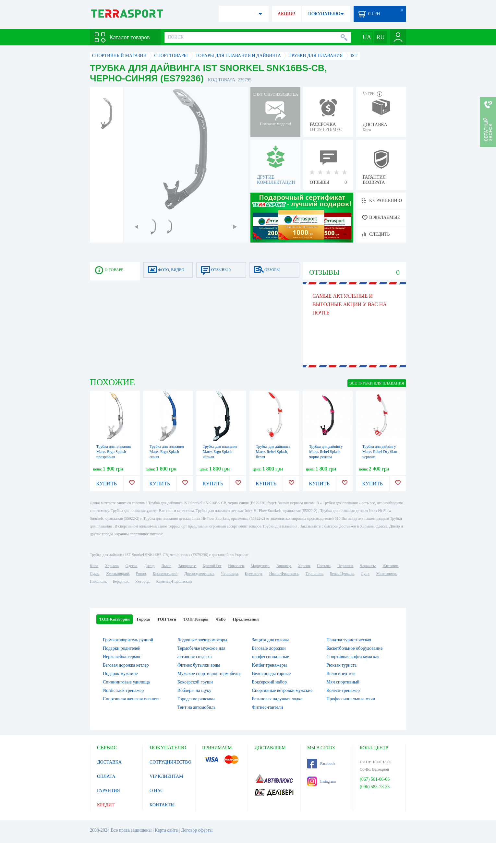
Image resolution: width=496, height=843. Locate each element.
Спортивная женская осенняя (131, 698)
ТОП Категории (114, 619)
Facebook (321, 763)
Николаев (236, 566)
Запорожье (187, 566)
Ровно (141, 573)
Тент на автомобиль (196, 707)
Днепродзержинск (199, 573)
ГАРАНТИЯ (108, 790)
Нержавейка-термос (122, 656)
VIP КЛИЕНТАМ (166, 776)
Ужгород (142, 581)
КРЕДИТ (106, 804)
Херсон (304, 566)
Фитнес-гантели (267, 707)
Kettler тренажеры (269, 665)
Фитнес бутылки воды (198, 665)
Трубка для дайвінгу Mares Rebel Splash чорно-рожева (326, 451)
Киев (94, 566)
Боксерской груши (195, 682)
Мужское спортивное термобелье (209, 673)
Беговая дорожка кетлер (126, 665)
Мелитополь (386, 573)
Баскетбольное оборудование (354, 648)
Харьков (111, 566)
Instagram (321, 781)
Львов (167, 566)
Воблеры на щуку (194, 690)
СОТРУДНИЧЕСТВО (170, 762)
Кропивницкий (165, 573)
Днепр (149, 566)
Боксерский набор (269, 682)
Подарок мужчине (120, 673)
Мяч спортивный (342, 682)
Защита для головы (270, 639)
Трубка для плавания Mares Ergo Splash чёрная (220, 451)
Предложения (246, 619)
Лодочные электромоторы (202, 639)
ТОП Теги (166, 619)
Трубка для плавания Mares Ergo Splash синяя (167, 451)
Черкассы (368, 566)
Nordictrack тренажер (123, 690)
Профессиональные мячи (350, 698)
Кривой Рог (212, 566)
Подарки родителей (121, 648)
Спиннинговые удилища (126, 682)
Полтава (324, 566)
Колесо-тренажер (343, 690)
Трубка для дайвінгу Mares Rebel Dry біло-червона (380, 451)
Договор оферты (197, 830)
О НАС (156, 790)
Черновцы (229, 573)
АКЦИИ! (286, 13)
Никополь (98, 581)
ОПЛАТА (106, 776)
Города (143, 619)
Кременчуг (253, 573)
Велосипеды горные (271, 673)
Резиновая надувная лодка (277, 698)
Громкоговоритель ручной (128, 639)
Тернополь (314, 573)
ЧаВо (220, 619)
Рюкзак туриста (341, 665)
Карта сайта (166, 830)
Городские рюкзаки (196, 698)
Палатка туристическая (348, 639)
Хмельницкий (117, 573)
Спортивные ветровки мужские (282, 690)
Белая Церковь (342, 573)
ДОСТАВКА (109, 762)
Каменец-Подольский (174, 581)
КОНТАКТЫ (162, 804)
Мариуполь (260, 566)
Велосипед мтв (340, 673)
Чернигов (345, 566)
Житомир (390, 566)
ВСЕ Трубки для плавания (376, 383)
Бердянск (120, 581)
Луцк (365, 573)
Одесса (131, 566)
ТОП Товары (195, 619)
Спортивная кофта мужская (352, 656)
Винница (283, 566)
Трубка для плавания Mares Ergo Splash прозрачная (113, 451)
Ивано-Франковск (284, 573)
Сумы (94, 573)
